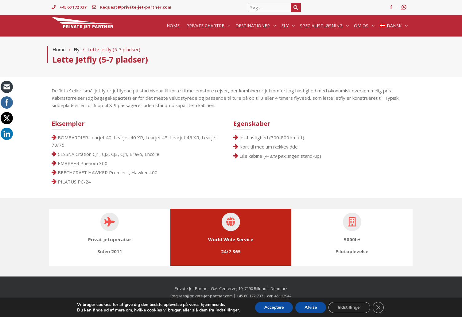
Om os (361, 26)
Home (173, 26)
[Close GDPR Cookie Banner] (378, 307)
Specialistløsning (321, 26)
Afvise (311, 307)
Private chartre (205, 26)
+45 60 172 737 (69, 7)
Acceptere (274, 307)
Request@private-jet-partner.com (131, 7)
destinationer (252, 26)
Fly (285, 26)
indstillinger (227, 310)
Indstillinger (349, 307)
